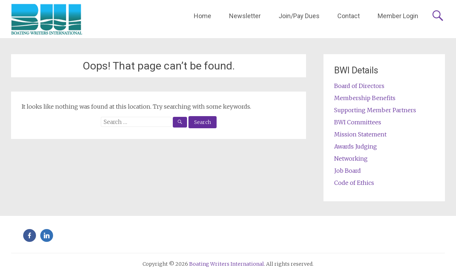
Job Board (347, 170)
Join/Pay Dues (299, 16)
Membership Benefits (364, 98)
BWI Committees (357, 122)
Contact (348, 16)
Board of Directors (359, 85)
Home (202, 16)
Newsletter (245, 16)
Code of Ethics (354, 182)
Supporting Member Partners (375, 110)
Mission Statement (360, 134)
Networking (351, 158)
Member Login (398, 16)
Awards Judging (355, 146)
